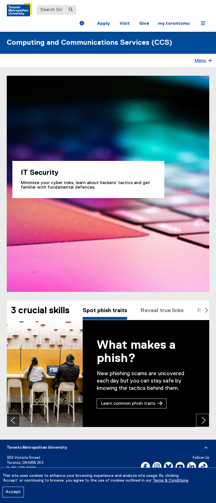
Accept (13, 492)
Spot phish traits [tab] (105, 311)
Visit (125, 23)
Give (144, 23)
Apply (103, 23)
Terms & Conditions (170, 480)
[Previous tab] (13, 420)
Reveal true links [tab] (163, 311)
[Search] (70, 10)
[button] (81, 24)
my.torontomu (174, 23)
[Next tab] (202, 420)
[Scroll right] (202, 310)
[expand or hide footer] (206, 447)
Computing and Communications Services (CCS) (89, 42)
